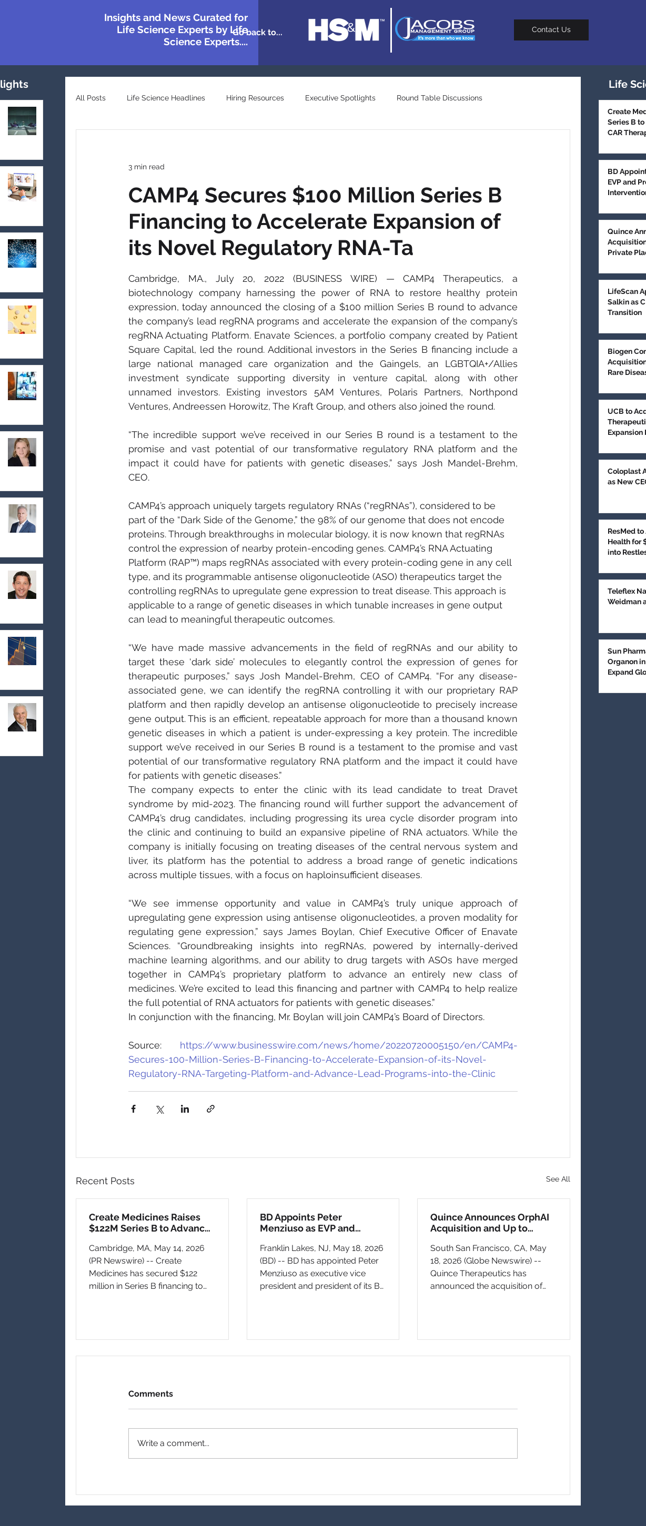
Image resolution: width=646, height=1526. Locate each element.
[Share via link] (211, 1109)
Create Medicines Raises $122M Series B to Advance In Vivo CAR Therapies (149, 1223)
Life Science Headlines (166, 98)
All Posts (91, 98)
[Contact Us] (551, 29)
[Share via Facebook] (133, 1109)
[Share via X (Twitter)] (159, 1109)
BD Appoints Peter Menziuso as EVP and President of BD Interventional (307, 1223)
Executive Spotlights (340, 98)
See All (558, 1179)
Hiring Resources (255, 98)
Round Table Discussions (439, 98)
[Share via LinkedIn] (185, 1109)
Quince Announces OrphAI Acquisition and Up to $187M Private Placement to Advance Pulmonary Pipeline (489, 1223)
